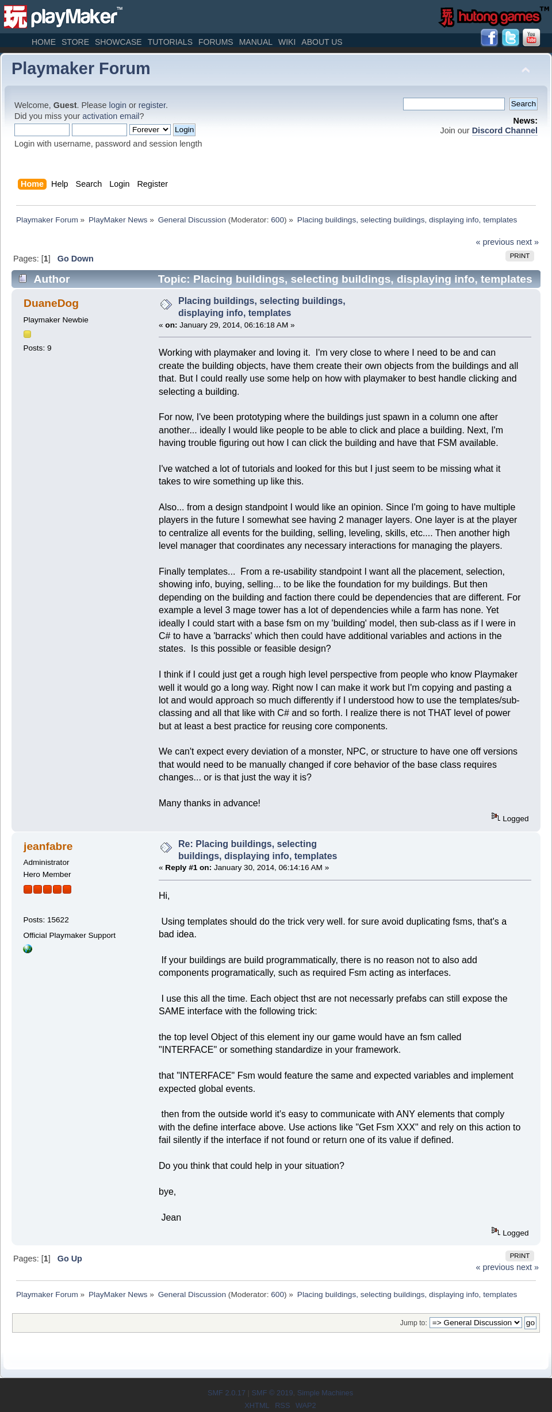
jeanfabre (48, 846)
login (117, 105)
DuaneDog (51, 303)
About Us (321, 42)
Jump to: (413, 1323)
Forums (215, 42)
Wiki (287, 42)
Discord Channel (505, 130)
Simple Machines (325, 1392)
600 (277, 220)
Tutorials (170, 42)
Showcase (118, 42)
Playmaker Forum (81, 68)
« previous (495, 242)
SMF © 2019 (272, 1392)
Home (44, 42)
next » (527, 242)
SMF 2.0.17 (227, 1392)
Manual (256, 42)
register (152, 105)
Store (75, 42)
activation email (110, 116)
